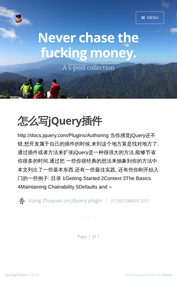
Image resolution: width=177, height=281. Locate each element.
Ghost (167, 274)
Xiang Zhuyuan (45, 200)
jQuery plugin (86, 200)
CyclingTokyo (16, 274)
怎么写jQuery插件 (60, 121)
